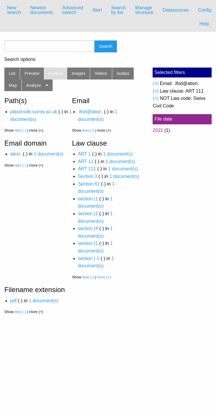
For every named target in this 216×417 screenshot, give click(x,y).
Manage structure (144, 10)
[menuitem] (14, 10)
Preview (32, 73)
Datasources (176, 10)
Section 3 (87, 176)
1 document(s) (48, 153)
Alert (97, 10)
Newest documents (41, 10)
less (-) (20, 130)
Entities (56, 73)
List (12, 73)
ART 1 (84, 153)
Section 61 (89, 183)
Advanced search (72, 10)
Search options (19, 59)
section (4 (88, 228)
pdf (13, 300)
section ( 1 (88, 258)
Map (13, 85)
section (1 (88, 198)
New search (14, 10)
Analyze (33, 85)
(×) (155, 83)
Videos (101, 73)
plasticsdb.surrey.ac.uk (33, 111)
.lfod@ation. (90, 111)
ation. (16, 153)
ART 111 (87, 168)
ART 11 (86, 161)
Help (204, 23)
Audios (123, 73)
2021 (158, 130)
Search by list (118, 10)
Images (78, 73)
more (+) (104, 277)
